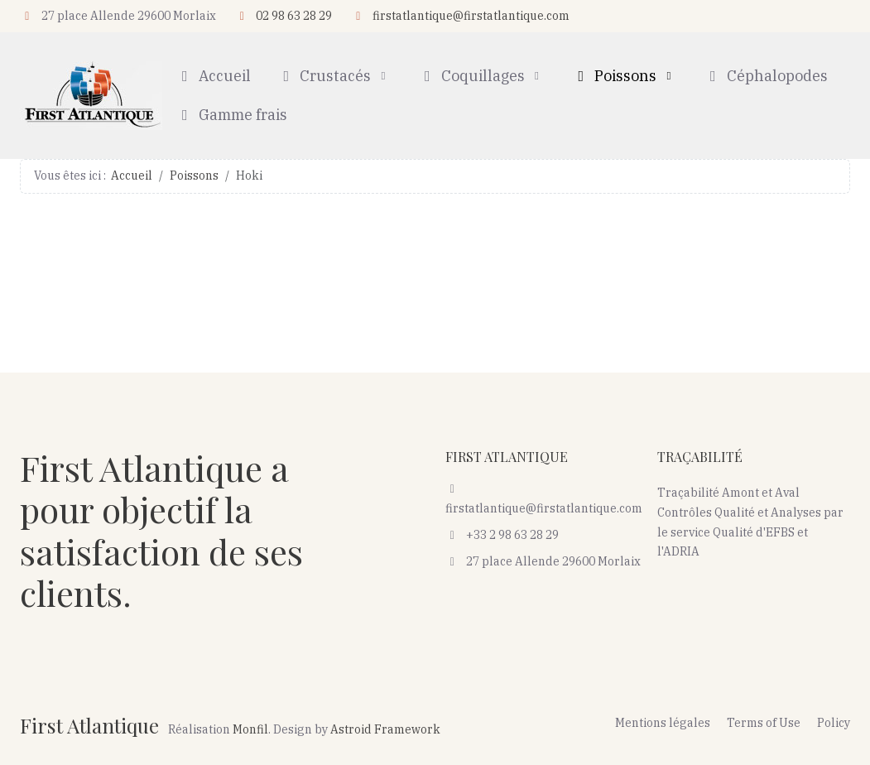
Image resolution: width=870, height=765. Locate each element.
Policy (833, 722)
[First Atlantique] (91, 95)
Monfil (250, 729)
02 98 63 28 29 (294, 15)
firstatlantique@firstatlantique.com (471, 15)
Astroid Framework (385, 729)
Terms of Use (763, 722)
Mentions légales (662, 722)
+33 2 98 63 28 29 (502, 534)
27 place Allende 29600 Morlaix (543, 561)
